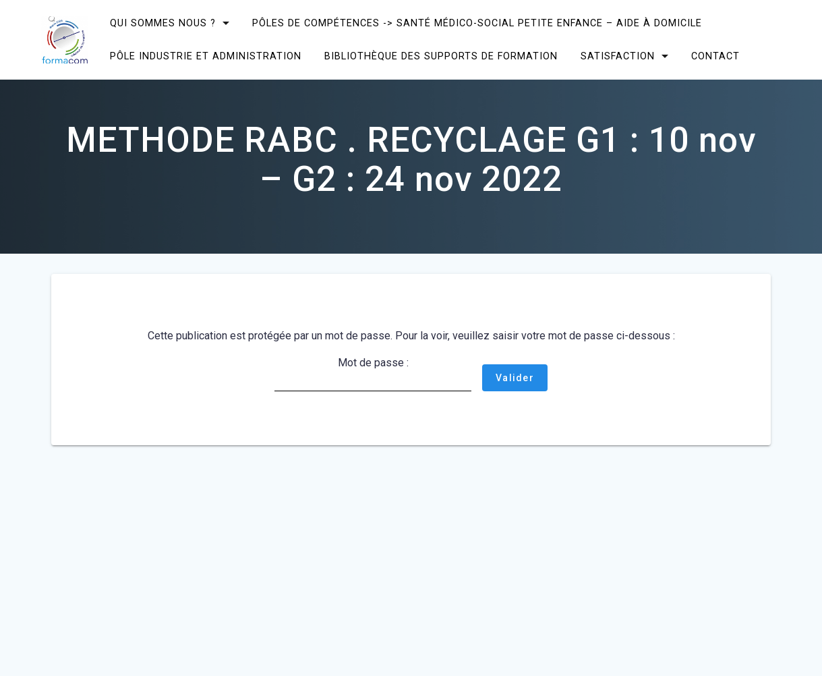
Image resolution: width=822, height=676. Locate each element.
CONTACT (715, 56)
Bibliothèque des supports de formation (441, 56)
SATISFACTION (618, 56)
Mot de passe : (372, 373)
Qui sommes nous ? (163, 23)
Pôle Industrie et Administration (205, 56)
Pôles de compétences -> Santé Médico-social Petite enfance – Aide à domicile (477, 23)
